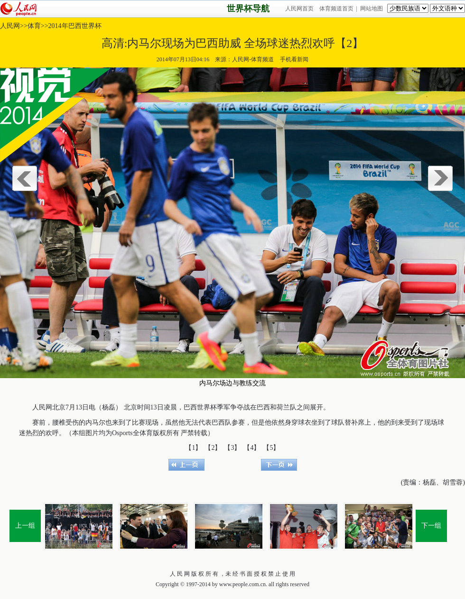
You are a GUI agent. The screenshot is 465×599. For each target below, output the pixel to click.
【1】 (193, 447)
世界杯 (207, 407)
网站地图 (371, 8)
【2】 (213, 447)
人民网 (10, 25)
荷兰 (283, 407)
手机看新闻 (293, 59)
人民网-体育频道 (253, 59)
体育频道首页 (336, 8)
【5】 (271, 447)
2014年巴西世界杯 (75, 25)
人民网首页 (299, 8)
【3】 (232, 447)
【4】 (251, 447)
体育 (34, 25)
